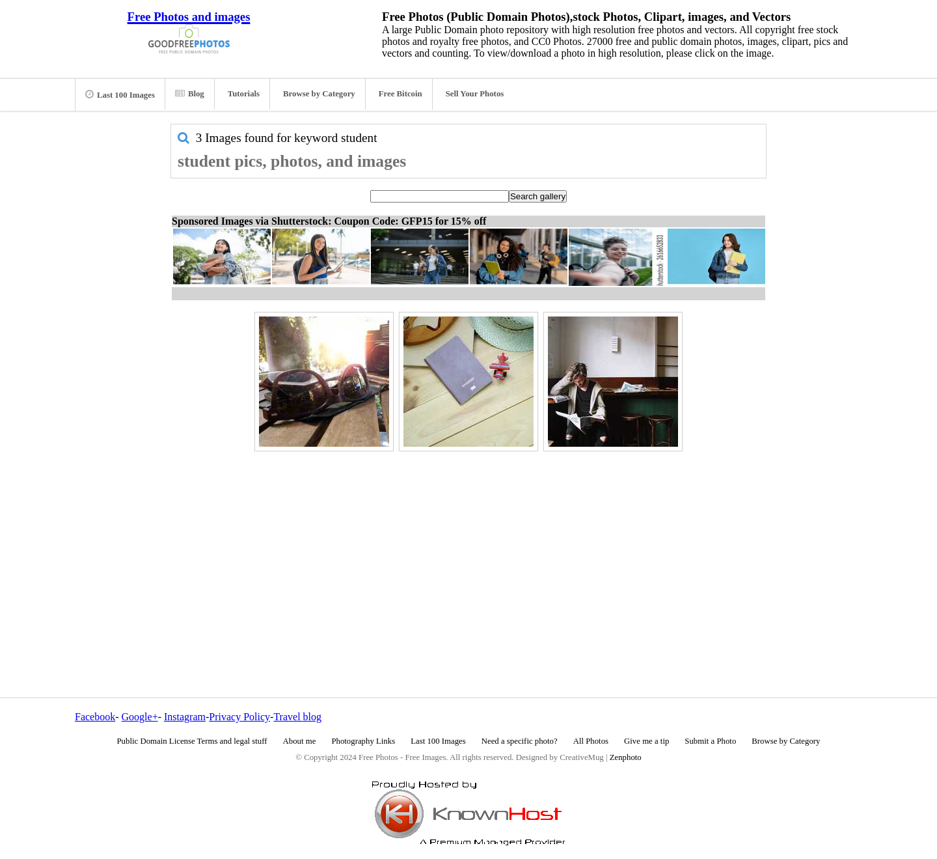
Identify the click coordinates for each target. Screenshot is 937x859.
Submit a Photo (710, 741)
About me (299, 741)
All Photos (590, 741)
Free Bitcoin (400, 93)
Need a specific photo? (520, 741)
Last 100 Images (120, 94)
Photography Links (363, 741)
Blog (189, 93)
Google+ (140, 716)
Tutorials (244, 93)
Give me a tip (646, 741)
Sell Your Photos (475, 93)
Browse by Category (319, 93)
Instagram (185, 716)
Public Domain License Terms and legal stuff (192, 741)
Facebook (95, 716)
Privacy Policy (239, 716)
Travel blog (297, 716)
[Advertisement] (468, 546)
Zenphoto (626, 757)
